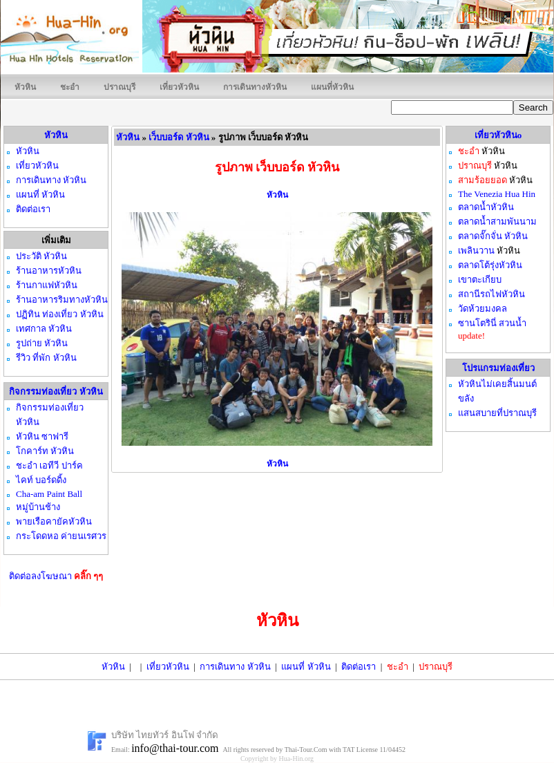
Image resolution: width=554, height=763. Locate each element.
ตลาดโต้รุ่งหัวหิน (490, 265)
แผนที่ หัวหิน (305, 666)
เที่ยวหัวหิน (179, 87)
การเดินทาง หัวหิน (235, 666)
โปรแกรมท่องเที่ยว (498, 368)
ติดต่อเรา (358, 666)
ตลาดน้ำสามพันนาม (497, 221)
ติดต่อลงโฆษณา (56, 576)
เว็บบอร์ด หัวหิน (179, 137)
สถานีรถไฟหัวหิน (491, 294)
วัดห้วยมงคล (482, 308)
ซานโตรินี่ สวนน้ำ (492, 323)
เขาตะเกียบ (480, 279)
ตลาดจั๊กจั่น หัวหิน (493, 236)
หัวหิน (25, 87)
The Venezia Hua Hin (496, 194)
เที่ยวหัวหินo (498, 135)
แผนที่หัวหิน (332, 87)
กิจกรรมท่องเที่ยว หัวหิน (55, 391)
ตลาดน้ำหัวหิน (486, 207)
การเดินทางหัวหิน (255, 87)
